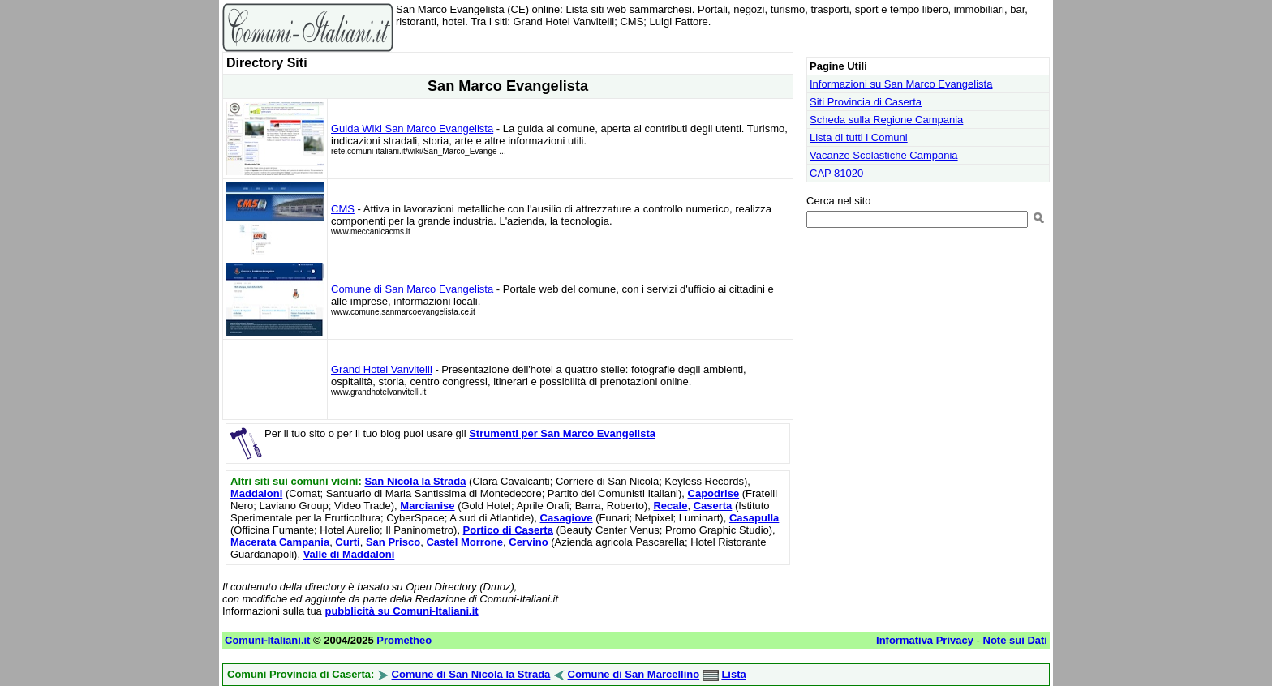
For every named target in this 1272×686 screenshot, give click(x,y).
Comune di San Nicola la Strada (471, 674)
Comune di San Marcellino (634, 674)
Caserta (713, 505)
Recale (670, 505)
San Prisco (393, 542)
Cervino (528, 542)
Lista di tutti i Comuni (859, 137)
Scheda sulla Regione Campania (886, 120)
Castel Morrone (464, 542)
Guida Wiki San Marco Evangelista (412, 128)
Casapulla (754, 518)
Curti (347, 542)
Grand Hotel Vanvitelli (381, 369)
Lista (733, 674)
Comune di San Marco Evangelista (412, 289)
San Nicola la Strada (415, 481)
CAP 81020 (836, 173)
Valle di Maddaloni (349, 554)
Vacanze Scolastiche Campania (884, 155)
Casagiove (566, 518)
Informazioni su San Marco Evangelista (901, 84)
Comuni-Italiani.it (267, 640)
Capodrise (714, 493)
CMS (343, 209)
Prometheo (404, 640)
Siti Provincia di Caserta (866, 102)
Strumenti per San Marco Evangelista (562, 433)
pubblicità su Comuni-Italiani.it (401, 611)
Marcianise (427, 505)
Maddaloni (256, 493)
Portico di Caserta (508, 530)
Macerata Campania (279, 542)
